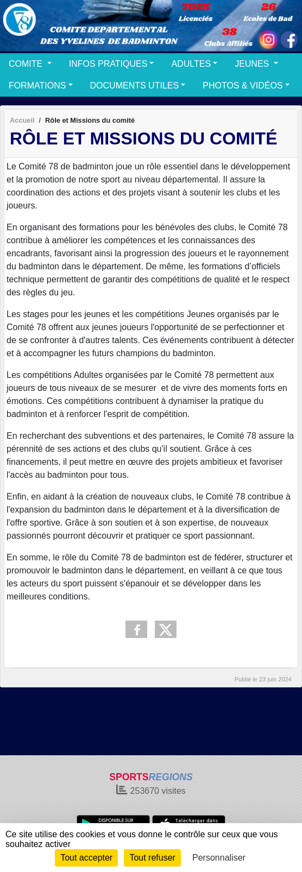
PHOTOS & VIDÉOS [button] (242, 85)
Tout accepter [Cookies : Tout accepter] (86, 857)
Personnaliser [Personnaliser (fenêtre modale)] (219, 857)
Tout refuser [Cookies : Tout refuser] (152, 857)
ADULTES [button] (191, 63)
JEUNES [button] (253, 63)
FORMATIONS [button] (37, 85)
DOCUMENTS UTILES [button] (134, 85)
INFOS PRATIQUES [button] (108, 63)
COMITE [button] (27, 63)
